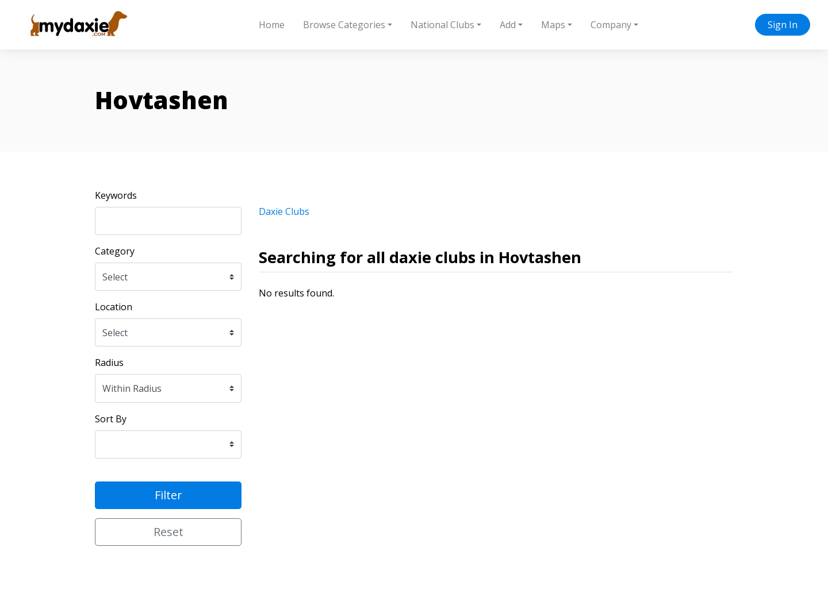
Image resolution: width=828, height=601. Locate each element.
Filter (168, 495)
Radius (109, 362)
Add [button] (508, 24)
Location (113, 306)
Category (115, 251)
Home (272, 24)
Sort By (110, 419)
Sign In (783, 24)
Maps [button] (553, 24)
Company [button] (611, 24)
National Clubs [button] (442, 24)
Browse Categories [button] (344, 24)
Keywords (116, 195)
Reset (168, 532)
